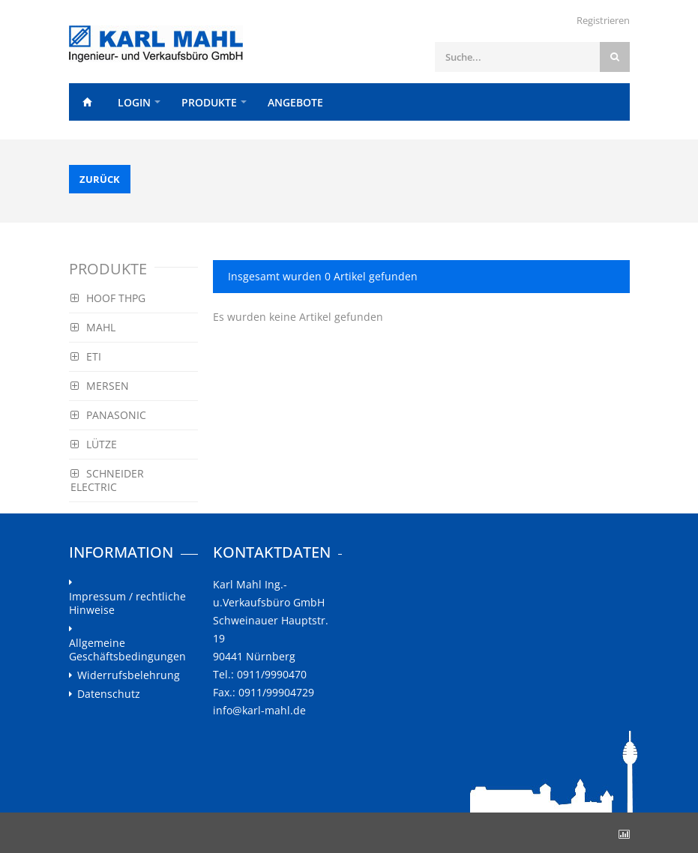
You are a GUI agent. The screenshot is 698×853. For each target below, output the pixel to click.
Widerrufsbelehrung (128, 675)
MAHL (92, 327)
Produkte (209, 102)
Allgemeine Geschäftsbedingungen (127, 649)
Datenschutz (108, 694)
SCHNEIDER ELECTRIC (107, 480)
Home (87, 102)
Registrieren (603, 20)
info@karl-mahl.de (259, 710)
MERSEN (99, 386)
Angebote (295, 102)
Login (134, 102)
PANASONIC (108, 415)
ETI (85, 356)
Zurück (99, 179)
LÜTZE (93, 444)
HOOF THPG (107, 298)
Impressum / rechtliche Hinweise (127, 603)
